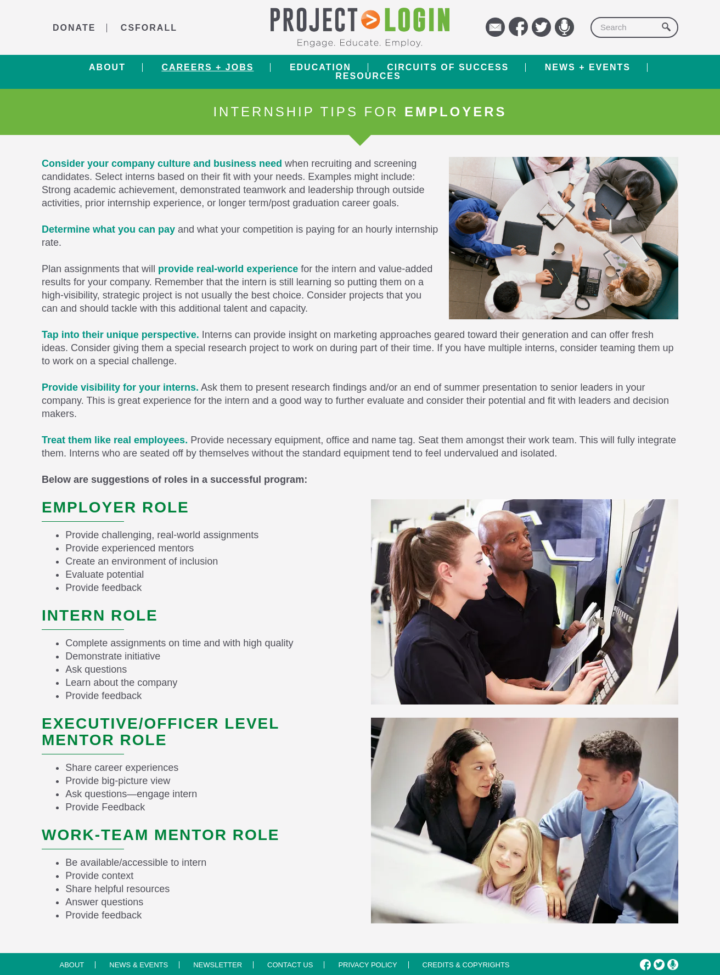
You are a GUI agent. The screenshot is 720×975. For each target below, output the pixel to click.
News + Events (588, 67)
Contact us (290, 964)
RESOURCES (368, 76)
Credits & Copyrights (466, 964)
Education (320, 67)
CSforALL (149, 27)
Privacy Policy (367, 964)
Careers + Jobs (207, 67)
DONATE (74, 27)
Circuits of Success (448, 67)
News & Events (138, 964)
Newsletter (217, 964)
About (107, 67)
